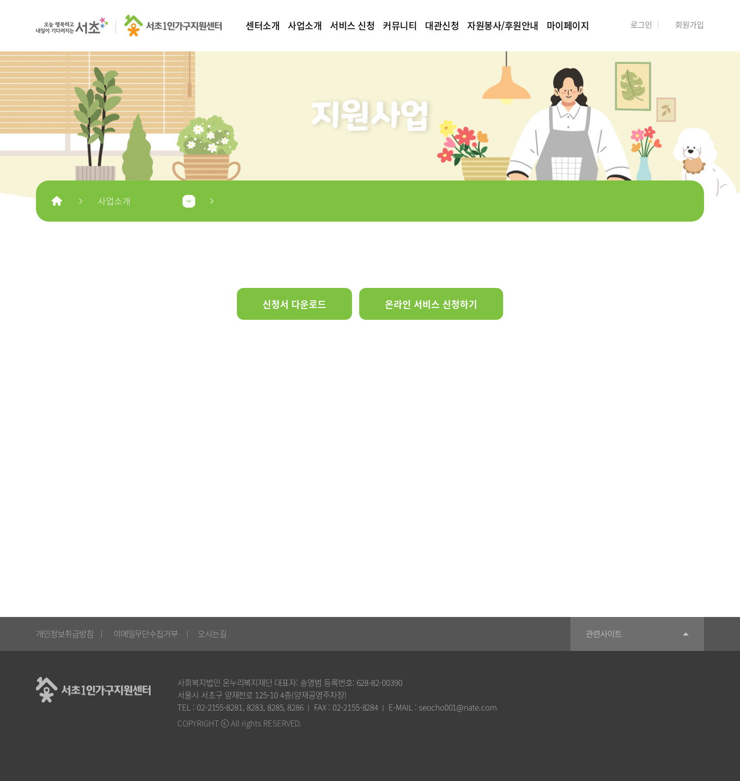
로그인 (641, 24)
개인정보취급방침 (65, 634)
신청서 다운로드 (294, 304)
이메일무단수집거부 (146, 634)
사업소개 (305, 25)
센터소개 (263, 25)
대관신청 (442, 25)
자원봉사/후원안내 (503, 25)
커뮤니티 (400, 25)
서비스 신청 (352, 25)
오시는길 (212, 634)
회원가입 (689, 24)
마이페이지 (568, 25)
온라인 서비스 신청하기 (431, 304)
